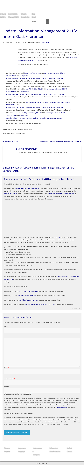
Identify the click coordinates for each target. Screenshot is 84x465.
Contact (69, 451)
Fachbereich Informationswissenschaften (60, 194)
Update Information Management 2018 (28, 188)
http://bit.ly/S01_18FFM (33, 102)
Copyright (21, 451)
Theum (60, 237)
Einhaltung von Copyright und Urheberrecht (18, 414)
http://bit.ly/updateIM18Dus (28, 291)
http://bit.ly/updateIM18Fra (27, 296)
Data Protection (54, 451)
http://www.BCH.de (10, 194)
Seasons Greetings (11, 141)
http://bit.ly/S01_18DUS (34, 89)
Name (6, 368)
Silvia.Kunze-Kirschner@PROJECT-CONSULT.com (39, 304)
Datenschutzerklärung (62, 407)
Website (6, 386)
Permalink (45, 43)
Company (36, 454)
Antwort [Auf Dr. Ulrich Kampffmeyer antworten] (77, 309)
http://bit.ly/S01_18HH (31, 73)
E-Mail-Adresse (9, 379)
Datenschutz (53, 448)
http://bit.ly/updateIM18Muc (28, 300)
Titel (6, 327)
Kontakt (69, 448)
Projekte (7, 451)
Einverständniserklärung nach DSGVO (19, 394)
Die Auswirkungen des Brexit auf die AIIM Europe (60, 141)
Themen (7, 448)
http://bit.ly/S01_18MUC (32, 113)
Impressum (22, 448)
